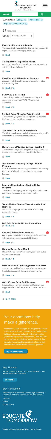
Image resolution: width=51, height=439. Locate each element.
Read (7, 55)
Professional (34, 19)
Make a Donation (15, 351)
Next (13, 298)
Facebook (6, 398)
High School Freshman (14, 23)
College (20, 19)
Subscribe (10, 379)
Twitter (5, 401)
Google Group (8, 404)
